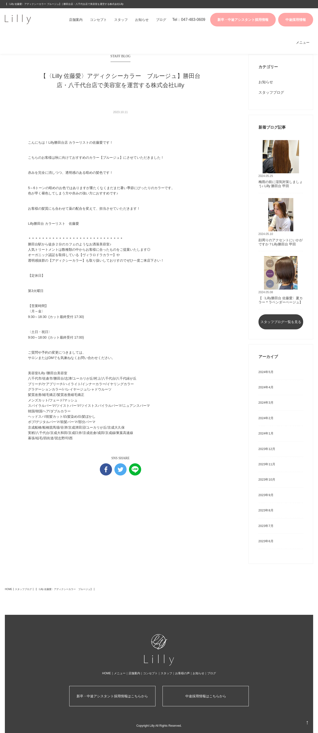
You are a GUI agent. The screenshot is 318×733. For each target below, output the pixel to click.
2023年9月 (266, 495)
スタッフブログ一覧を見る (280, 322)
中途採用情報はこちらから (205, 696)
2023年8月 (266, 510)
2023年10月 (266, 479)
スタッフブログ (271, 92)
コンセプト (98, 20)
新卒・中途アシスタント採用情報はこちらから (112, 696)
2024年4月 (266, 387)
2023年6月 (266, 541)
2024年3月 (266, 402)
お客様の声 (182, 673)
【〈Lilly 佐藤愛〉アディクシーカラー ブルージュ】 (63, 589)
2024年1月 (266, 433)
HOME (8, 589)
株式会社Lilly (28, 19)
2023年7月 (266, 526)
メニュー (302, 42)
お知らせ (142, 20)
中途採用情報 (295, 20)
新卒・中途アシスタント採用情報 (242, 20)
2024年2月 (266, 418)
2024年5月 (266, 372)
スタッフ (121, 20)
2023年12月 (266, 449)
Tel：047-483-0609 (188, 19)
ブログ (161, 20)
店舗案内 (76, 20)
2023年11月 (266, 464)
